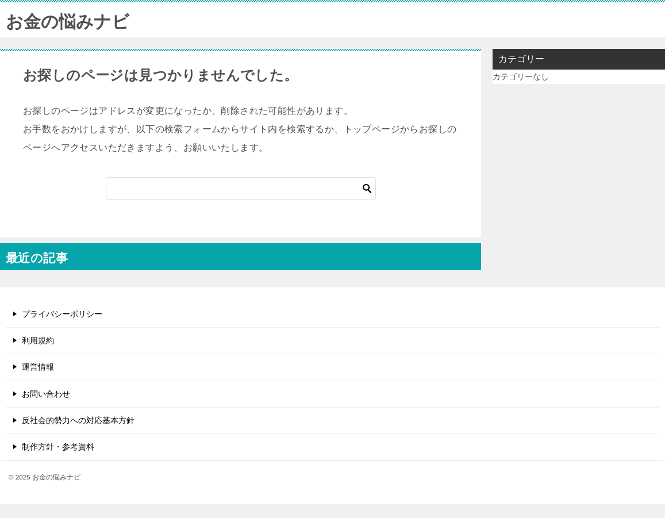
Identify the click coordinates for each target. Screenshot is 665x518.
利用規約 (38, 340)
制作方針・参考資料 (58, 446)
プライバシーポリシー (62, 314)
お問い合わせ (46, 393)
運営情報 (38, 366)
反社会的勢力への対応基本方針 (78, 420)
